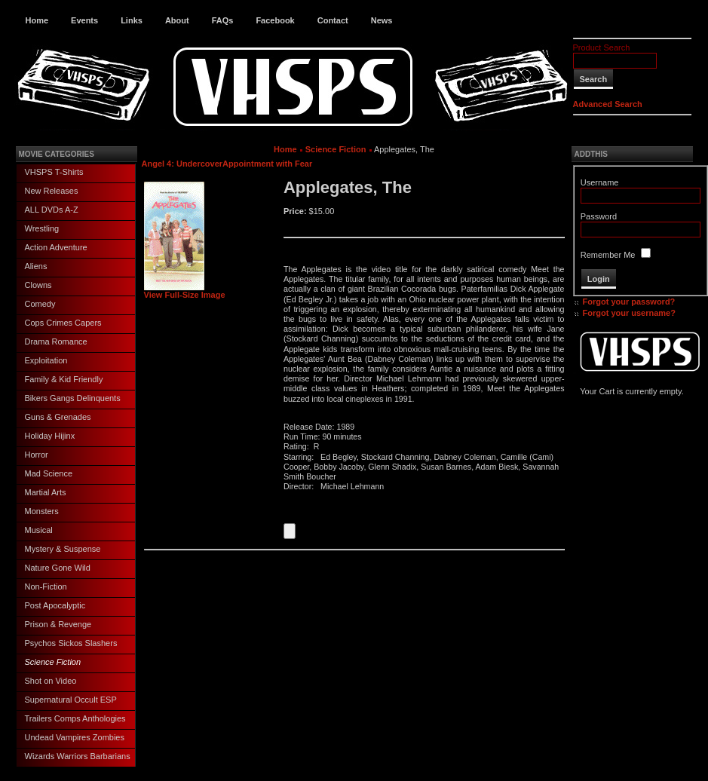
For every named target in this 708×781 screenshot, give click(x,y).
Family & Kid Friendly (64, 379)
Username (600, 182)
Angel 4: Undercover (182, 163)
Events (84, 20)
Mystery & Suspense (63, 548)
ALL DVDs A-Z (51, 209)
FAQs (223, 20)
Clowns (38, 284)
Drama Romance (56, 341)
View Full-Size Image (184, 291)
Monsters (42, 511)
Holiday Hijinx (50, 435)
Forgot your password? (629, 301)
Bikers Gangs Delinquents (73, 398)
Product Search (601, 47)
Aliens (36, 266)
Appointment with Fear (267, 163)
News (382, 20)
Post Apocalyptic (55, 605)
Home (37, 20)
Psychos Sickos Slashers (71, 643)
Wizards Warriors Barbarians (77, 756)
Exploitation (46, 360)
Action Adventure (56, 247)
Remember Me (608, 254)
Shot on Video (51, 680)
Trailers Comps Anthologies (75, 718)
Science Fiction (53, 661)
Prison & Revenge (58, 624)
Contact (332, 20)
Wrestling (42, 228)
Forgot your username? (629, 312)
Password (599, 216)
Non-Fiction (46, 586)
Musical (39, 529)
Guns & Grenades (58, 416)
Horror (36, 454)
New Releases (51, 190)
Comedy (40, 303)
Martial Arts (45, 492)
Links (132, 20)
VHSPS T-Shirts (54, 171)
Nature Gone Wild (57, 567)
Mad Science (49, 473)
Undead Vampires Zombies (74, 737)
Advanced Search (607, 104)
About (177, 20)
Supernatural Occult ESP (71, 699)
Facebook (275, 20)
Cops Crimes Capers (63, 322)
